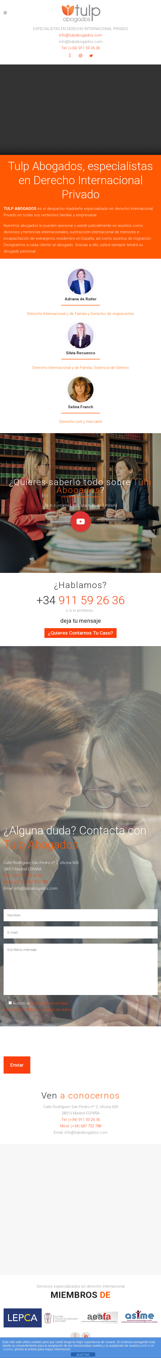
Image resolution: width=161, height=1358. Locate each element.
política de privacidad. (49, 1003)
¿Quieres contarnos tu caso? (80, 633)
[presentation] (25, 1031)
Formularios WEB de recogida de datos (38, 1009)
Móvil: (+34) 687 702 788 (80, 1126)
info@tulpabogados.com (80, 35)
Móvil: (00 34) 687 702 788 (26, 882)
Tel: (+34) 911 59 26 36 (80, 48)
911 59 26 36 (92, 600)
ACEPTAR (83, 1354)
